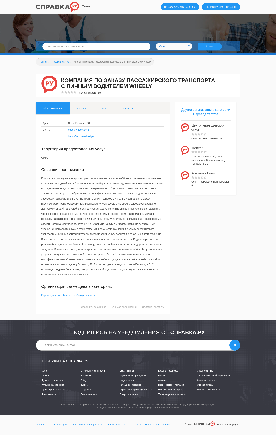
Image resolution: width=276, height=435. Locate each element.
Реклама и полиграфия (170, 392)
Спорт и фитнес (205, 373)
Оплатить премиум (153, 309)
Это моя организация (124, 309)
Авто (44, 373)
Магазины (86, 377)
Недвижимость (127, 382)
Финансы (162, 382)
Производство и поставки (171, 387)
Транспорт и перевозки (53, 392)
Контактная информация (87, 426)
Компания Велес (203, 175)
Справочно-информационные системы (139, 392)
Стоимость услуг (118, 426)
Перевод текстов (51, 297)
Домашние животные (207, 382)
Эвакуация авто (85, 297)
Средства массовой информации (213, 377)
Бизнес (161, 377)
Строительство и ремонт (93, 373)
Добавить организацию (179, 6)
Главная (40, 426)
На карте (128, 110)
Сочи (86, 6)
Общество (86, 382)
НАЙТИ (211, 47)
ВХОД (231, 6)
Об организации (52, 110)
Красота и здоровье (168, 373)
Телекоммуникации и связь (172, 396)
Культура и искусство (52, 382)
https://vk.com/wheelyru (81, 138)
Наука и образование (130, 387)
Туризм (84, 387)
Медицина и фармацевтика (133, 377)
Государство (87, 392)
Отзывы (81, 110)
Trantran (197, 150)
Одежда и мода (205, 387)
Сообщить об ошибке (93, 309)
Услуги (45, 377)
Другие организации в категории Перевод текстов (205, 114)
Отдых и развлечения (53, 387)
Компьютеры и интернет (209, 392)
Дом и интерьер (89, 396)
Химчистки (68, 297)
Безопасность (49, 396)
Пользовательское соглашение (152, 426)
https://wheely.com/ (79, 131)
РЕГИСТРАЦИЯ (214, 6)
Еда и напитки (127, 373)
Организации (59, 426)
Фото (104, 110)
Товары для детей (129, 396)
